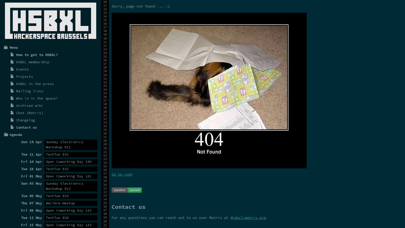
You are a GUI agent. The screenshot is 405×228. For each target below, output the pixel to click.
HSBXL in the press (35, 83)
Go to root (122, 174)
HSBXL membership (32, 62)
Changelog (25, 120)
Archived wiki (29, 105)
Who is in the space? (37, 98)
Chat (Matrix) (29, 112)
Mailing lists (29, 91)
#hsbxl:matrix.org (248, 217)
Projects (24, 76)
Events (22, 69)
